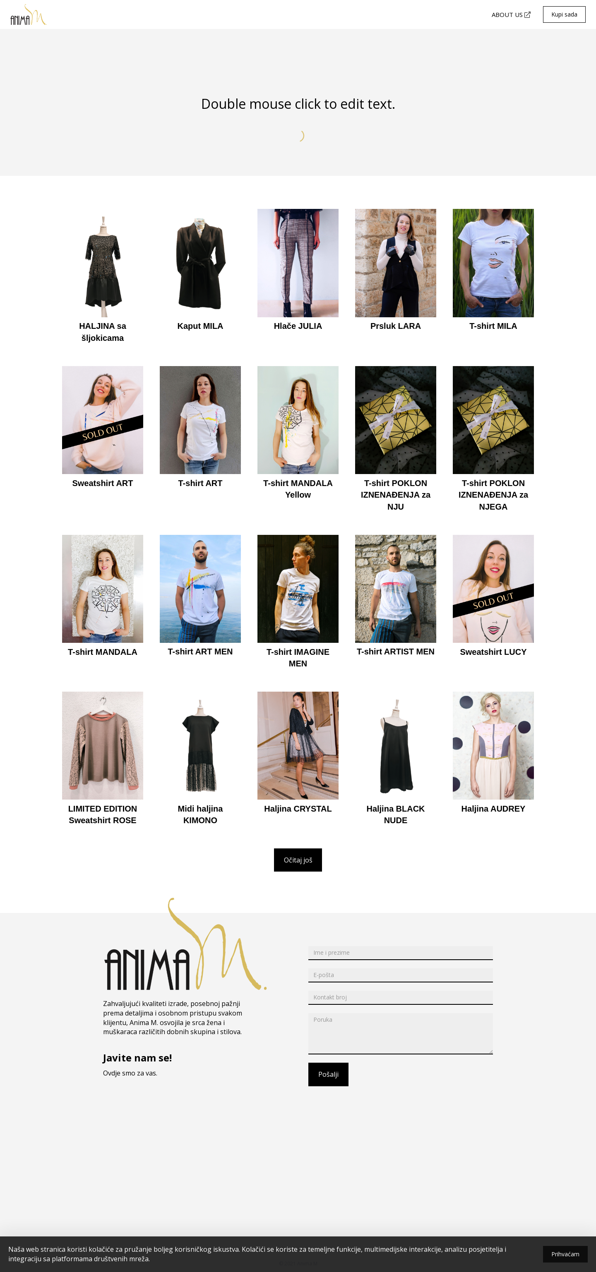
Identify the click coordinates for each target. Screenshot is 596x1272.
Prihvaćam (565, 1254)
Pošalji (328, 1074)
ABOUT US (511, 14)
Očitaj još (298, 860)
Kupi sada (564, 14)
